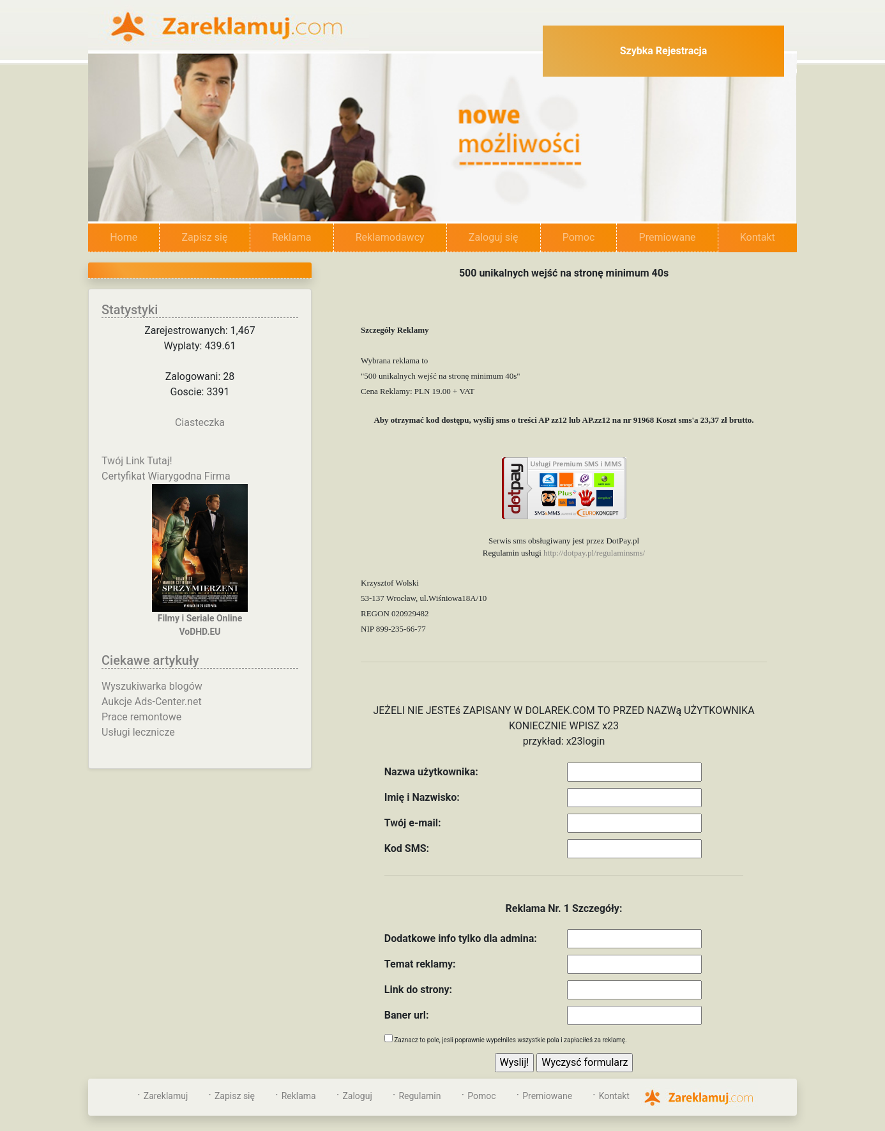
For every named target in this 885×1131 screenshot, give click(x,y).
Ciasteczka (200, 422)
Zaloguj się (493, 237)
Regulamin (419, 1096)
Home (135, 236)
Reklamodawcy (390, 237)
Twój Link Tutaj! (137, 461)
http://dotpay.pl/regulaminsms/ (594, 553)
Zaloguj (357, 1096)
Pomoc (579, 237)
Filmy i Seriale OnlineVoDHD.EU (200, 560)
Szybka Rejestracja (663, 51)
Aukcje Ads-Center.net (152, 701)
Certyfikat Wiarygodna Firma (166, 476)
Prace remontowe (141, 717)
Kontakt (757, 237)
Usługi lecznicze (138, 732)
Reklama (292, 237)
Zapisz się (204, 237)
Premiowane (667, 237)
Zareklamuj (166, 1096)
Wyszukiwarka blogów (152, 686)
